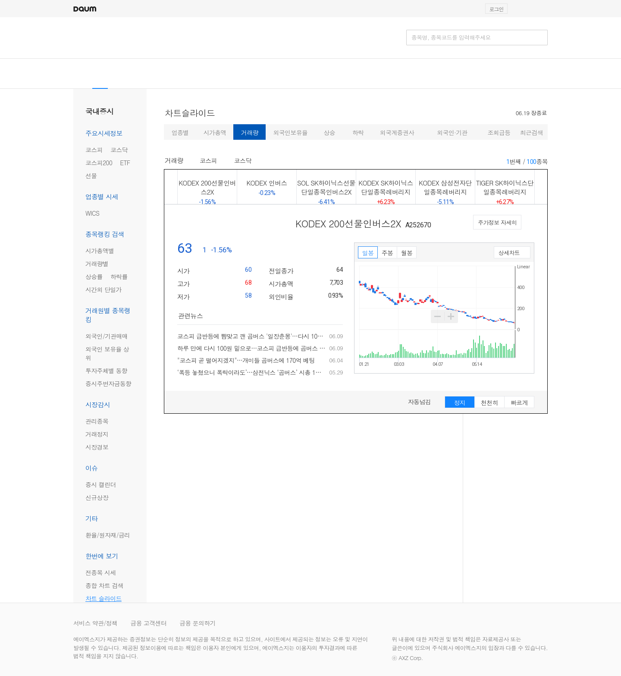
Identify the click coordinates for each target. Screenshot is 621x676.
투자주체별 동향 (106, 370)
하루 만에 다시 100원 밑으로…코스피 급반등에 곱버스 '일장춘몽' (251, 348)
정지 (460, 402)
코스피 (94, 149)
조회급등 (498, 132)
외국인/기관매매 (106, 336)
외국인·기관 (452, 132)
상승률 (94, 276)
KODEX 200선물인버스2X (207, 187)
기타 (91, 518)
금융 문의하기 (197, 622)
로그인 (496, 9)
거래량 (249, 132)
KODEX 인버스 (266, 187)
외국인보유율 (290, 132)
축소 (437, 316)
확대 (451, 316)
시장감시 (97, 404)
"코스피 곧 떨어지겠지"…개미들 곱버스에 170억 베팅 (246, 360)
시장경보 (96, 447)
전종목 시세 (100, 572)
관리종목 (96, 421)
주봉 (387, 252)
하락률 (119, 276)
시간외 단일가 (103, 289)
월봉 (407, 252)
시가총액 (215, 132)
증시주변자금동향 (108, 383)
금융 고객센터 (148, 622)
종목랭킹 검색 (104, 234)
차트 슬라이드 (103, 598)
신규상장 (96, 497)
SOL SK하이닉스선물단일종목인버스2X (326, 191)
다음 (540, 187)
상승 (329, 132)
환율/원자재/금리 (107, 535)
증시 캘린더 (100, 484)
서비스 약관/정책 (95, 622)
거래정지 (96, 434)
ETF (125, 162)
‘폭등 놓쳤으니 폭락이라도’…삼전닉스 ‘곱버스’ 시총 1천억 (251, 372)
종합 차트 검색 (104, 585)
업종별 (180, 132)
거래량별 (96, 263)
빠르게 (519, 402)
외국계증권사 (397, 132)
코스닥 (119, 149)
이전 (171, 187)
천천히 (489, 402)
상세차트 (510, 253)
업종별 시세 (101, 196)
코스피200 (98, 162)
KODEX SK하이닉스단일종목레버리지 (385, 191)
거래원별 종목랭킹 (107, 315)
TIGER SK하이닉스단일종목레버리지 (504, 191)
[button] (544, 8)
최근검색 (531, 132)
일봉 (368, 252)
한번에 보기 (101, 555)
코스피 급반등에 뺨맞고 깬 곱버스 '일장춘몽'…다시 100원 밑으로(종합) (251, 336)
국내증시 (99, 111)
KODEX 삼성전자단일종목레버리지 (445, 191)
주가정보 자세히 (497, 222)
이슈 (91, 467)
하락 (358, 132)
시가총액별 (99, 250)
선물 (91, 175)
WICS (92, 213)
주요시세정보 (103, 133)
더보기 (340, 316)
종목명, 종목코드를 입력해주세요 (451, 37)
